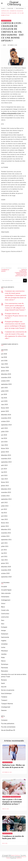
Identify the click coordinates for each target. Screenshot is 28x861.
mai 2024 (4, 438)
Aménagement (5, 600)
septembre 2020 (6, 577)
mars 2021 (4, 560)
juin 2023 (4, 469)
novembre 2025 (6, 377)
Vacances (4, 710)
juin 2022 (4, 509)
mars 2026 (4, 364)
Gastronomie (5, 637)
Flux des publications (7, 723)
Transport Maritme (7, 704)
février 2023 (5, 482)
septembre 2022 (6, 499)
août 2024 (4, 428)
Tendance (4, 697)
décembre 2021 (6, 529)
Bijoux (3, 607)
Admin (4, 45)
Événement (4, 634)
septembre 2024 (6, 425)
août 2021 (4, 543)
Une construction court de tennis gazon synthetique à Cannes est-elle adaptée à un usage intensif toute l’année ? (15, 306)
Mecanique (4, 651)
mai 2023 (4, 472)
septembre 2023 (6, 462)
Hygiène (3, 641)
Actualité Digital (6, 590)
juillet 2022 (4, 506)
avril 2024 (4, 442)
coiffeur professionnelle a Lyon (11, 113)
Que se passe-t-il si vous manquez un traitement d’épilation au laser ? (12, 801)
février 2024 (5, 448)
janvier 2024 (5, 452)
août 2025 (4, 388)
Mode (3, 657)
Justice (3, 647)
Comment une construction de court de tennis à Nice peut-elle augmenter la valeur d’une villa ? (16, 335)
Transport (4, 700)
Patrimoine (4, 668)
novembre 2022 (6, 492)
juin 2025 (4, 394)
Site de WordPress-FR (8, 730)
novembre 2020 (6, 570)
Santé (3, 683)
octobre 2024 (5, 421)
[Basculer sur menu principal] (2, 3)
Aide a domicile (6, 593)
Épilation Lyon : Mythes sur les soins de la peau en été (13, 766)
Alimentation (5, 597)
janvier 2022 (5, 526)
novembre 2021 (6, 533)
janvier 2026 (5, 371)
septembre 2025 (6, 384)
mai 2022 (4, 513)
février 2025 (5, 408)
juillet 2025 (4, 391)
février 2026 (5, 367)
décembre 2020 (6, 567)
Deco (2, 620)
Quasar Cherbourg (14, 3)
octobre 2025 (5, 381)
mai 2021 (4, 553)
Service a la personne (7, 690)
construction (5, 617)
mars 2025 (4, 404)
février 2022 (5, 523)
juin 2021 (4, 550)
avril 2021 (4, 556)
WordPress (19, 858)
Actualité (4, 586)
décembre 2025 (6, 374)
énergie (3, 630)
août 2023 (4, 465)
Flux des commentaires (8, 727)
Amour (3, 603)
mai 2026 (4, 357)
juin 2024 (4, 435)
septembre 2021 (6, 540)
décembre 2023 (6, 455)
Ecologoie (4, 627)
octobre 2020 (5, 573)
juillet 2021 (4, 546)
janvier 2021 (5, 563)
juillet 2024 (4, 431)
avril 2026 (4, 360)
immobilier (4, 644)
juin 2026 (4, 354)
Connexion (4, 720)
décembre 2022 (6, 489)
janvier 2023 (5, 486)
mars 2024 (4, 445)
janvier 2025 (5, 411)
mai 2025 (4, 398)
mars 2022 (4, 519)
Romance (4, 680)
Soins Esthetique (6, 20)
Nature (3, 661)
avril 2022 (4, 516)
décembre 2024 (6, 415)
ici (7, 251)
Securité (3, 687)
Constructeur (5, 613)
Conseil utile (5, 610)
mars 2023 (4, 479)
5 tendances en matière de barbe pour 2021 (13, 837)
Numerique (4, 664)
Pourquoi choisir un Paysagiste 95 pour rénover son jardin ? (16, 315)
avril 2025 (4, 401)
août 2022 (4, 502)
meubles (3, 654)
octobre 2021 (5, 536)
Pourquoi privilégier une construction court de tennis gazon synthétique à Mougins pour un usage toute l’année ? (15, 324)
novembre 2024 (6, 418)
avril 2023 (4, 475)
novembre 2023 (6, 458)
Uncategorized (5, 707)
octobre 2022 (5, 496)
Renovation (4, 671)
